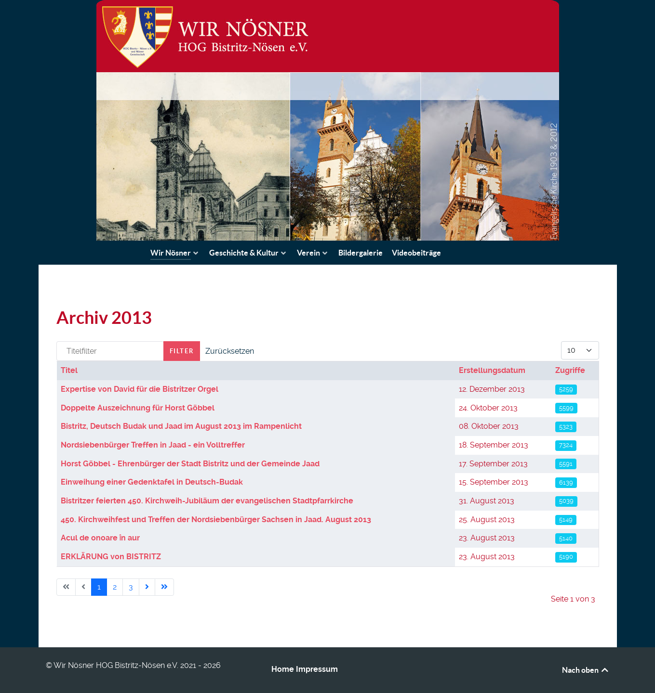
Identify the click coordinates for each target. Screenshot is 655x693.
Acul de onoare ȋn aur (100, 537)
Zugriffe (570, 370)
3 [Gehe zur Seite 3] (131, 586)
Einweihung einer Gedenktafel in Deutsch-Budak (152, 482)
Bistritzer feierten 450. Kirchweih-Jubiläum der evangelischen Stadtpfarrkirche (207, 500)
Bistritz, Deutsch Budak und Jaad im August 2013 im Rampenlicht (181, 426)
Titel (69, 370)
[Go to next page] (147, 587)
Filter (182, 351)
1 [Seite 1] (99, 586)
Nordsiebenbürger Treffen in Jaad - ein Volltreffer (153, 444)
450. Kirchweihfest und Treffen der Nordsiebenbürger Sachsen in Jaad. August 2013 (216, 519)
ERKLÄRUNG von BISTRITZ (111, 556)
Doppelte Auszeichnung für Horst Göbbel (137, 407)
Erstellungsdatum (492, 370)
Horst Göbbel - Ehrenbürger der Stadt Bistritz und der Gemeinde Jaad (190, 463)
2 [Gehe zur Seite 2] (115, 586)
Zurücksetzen (229, 351)
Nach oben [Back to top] (586, 670)
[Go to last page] (164, 587)
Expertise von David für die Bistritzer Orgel (139, 389)
